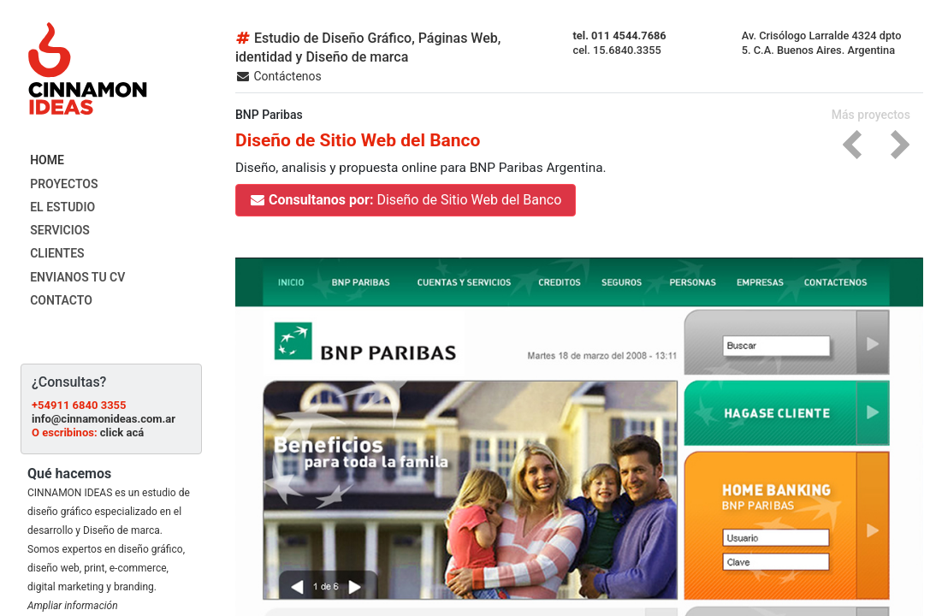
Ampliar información (72, 606)
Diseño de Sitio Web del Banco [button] (405, 200)
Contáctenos (278, 76)
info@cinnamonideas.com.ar (103, 418)
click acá (122, 432)
